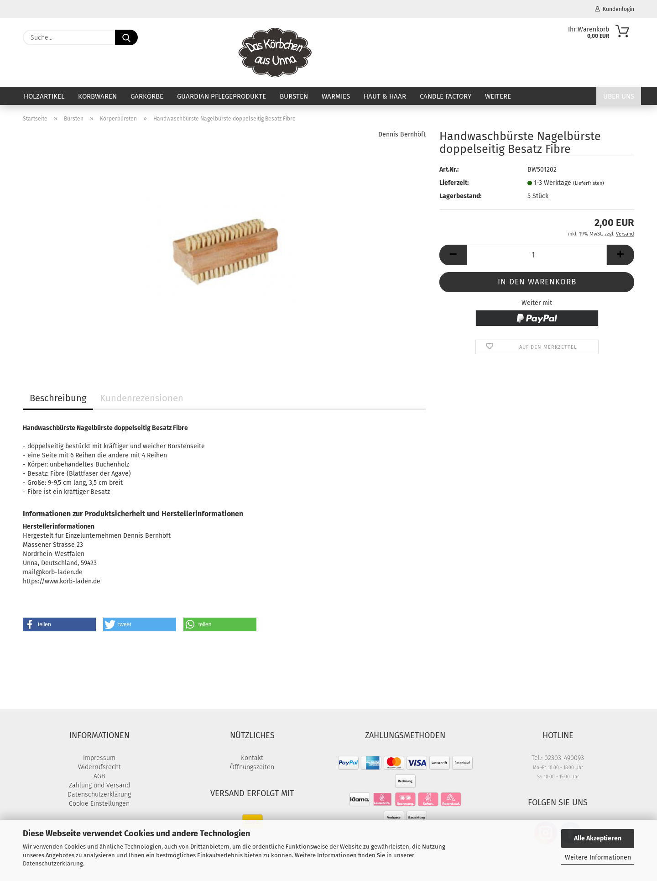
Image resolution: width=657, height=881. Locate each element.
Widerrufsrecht (99, 767)
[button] (453, 255)
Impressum (99, 758)
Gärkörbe (146, 96)
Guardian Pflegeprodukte (221, 96)
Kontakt (252, 758)
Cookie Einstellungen (99, 804)
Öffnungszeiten (252, 767)
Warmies (336, 96)
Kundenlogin (614, 9)
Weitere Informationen (598, 857)
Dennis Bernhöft (402, 134)
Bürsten (294, 96)
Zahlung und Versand (99, 785)
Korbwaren (97, 96)
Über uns (618, 96)
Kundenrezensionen (141, 398)
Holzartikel (44, 96)
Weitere (498, 96)
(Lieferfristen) (588, 183)
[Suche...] (126, 37)
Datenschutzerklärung (53, 863)
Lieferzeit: (454, 183)
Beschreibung (58, 398)
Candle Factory (445, 96)
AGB (99, 776)
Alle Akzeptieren (597, 838)
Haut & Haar (385, 96)
